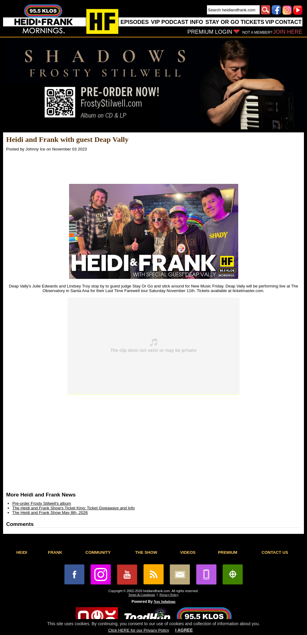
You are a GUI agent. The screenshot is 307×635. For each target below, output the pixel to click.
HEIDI (21, 552)
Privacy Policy (169, 594)
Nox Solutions (165, 601)
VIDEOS (188, 552)
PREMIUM (227, 552)
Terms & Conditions (141, 594)
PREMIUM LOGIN (209, 32)
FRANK (55, 552)
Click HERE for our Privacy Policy (138, 630)
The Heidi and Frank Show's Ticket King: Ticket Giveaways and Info (73, 508)
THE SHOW (146, 552)
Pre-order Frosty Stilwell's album (41, 503)
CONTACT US (275, 552)
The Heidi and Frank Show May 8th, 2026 (50, 512)
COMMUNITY (98, 552)
